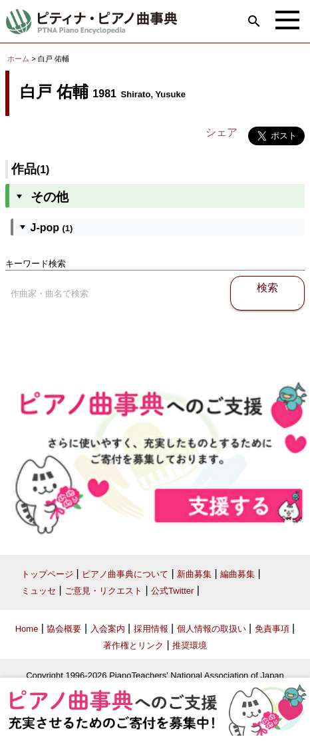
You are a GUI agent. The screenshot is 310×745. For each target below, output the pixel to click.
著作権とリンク (133, 645)
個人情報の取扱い (211, 629)
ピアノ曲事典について (125, 574)
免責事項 (272, 629)
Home (27, 629)
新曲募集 (194, 574)
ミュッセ (38, 591)
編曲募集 (237, 574)
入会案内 (107, 629)
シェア (221, 132)
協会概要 (64, 629)
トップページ (47, 574)
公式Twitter (172, 591)
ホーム (18, 59)
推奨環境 (189, 645)
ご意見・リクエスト (103, 591)
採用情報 (151, 629)
